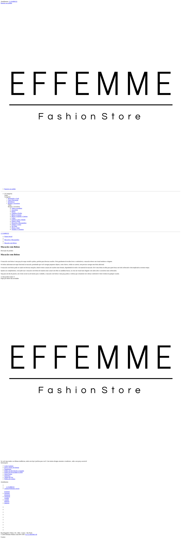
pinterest (6, 501)
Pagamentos (7, 469)
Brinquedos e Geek (13, 198)
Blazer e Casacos (16, 215)
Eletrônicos (11, 202)
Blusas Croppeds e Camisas (19, 216)
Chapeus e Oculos (17, 213)
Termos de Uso (8, 477)
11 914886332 (13, 1)
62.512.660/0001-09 (31, 534)
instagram (7, 495)
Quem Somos (8, 474)
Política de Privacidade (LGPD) (13, 472)
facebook (7, 491)
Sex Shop (14, 226)
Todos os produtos (17, 208)
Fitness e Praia (16, 221)
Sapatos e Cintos (16, 224)
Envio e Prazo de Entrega (11, 467)
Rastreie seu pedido (6, 3)
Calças (13, 218)
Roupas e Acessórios (14, 203)
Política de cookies (9, 479)
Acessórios (15, 210)
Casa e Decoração (13, 200)
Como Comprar (8, 466)
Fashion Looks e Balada (18, 219)
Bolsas (13, 211)
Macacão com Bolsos (10, 243)
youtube (6, 498)
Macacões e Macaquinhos (19, 223)
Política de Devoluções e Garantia (14, 471)
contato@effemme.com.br (11, 488)
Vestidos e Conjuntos (18, 229)
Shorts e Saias (16, 228)
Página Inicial (8, 236)
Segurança (7, 475)
